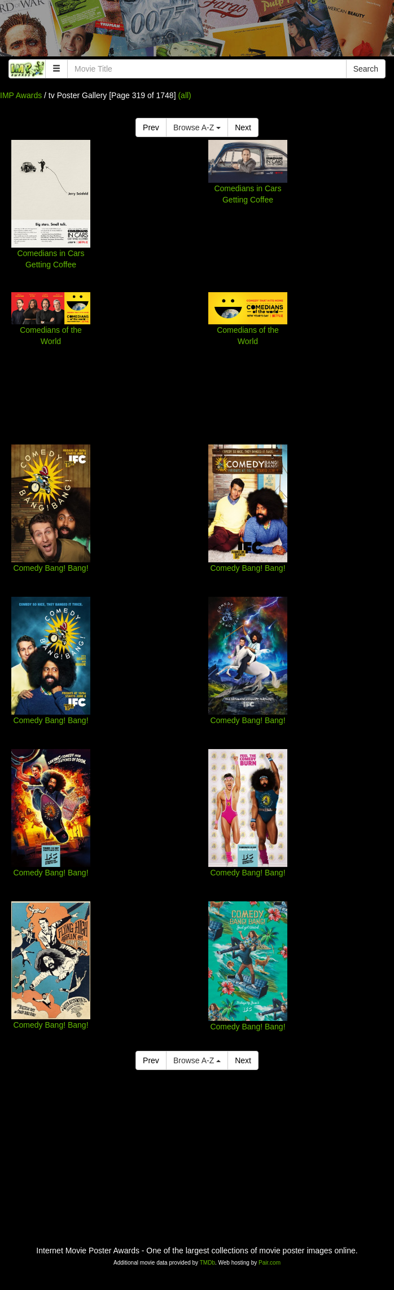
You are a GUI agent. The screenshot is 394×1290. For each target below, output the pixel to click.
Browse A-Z (197, 127)
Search (365, 68)
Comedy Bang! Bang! (50, 568)
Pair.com (270, 1263)
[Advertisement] (197, 31)
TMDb (207, 1263)
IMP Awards (21, 95)
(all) (184, 95)
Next (243, 127)
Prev (151, 127)
